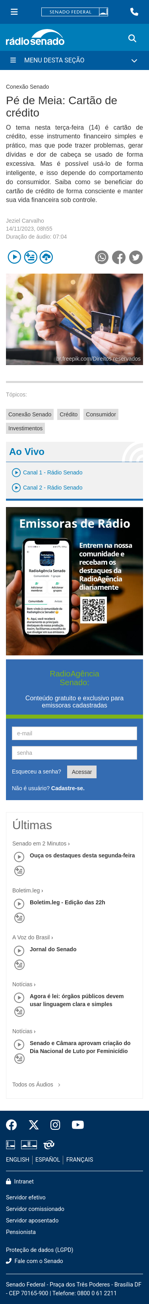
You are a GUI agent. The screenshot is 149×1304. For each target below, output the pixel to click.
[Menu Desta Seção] (74, 60)
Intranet (20, 1181)
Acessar (82, 772)
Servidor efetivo (26, 1197)
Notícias (22, 984)
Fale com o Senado (34, 1261)
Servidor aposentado (32, 1220)
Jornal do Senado (53, 949)
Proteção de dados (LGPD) (40, 1250)
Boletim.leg (26, 890)
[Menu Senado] (14, 11)
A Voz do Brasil (31, 937)
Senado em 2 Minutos (39, 843)
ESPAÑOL (47, 1159)
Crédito (68, 414)
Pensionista (21, 1232)
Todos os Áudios (38, 1082)
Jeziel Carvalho (25, 221)
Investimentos (25, 428)
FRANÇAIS (79, 1159)
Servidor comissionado (35, 1209)
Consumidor (101, 414)
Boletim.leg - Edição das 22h (67, 902)
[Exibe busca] (132, 38)
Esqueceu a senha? (36, 771)
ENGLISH (17, 1159)
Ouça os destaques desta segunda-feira (82, 855)
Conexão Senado (29, 414)
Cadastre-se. (68, 788)
